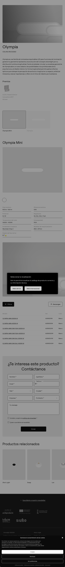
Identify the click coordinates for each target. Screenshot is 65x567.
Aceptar (32, 552)
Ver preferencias (32, 561)
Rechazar (32, 556)
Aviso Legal (47, 565)
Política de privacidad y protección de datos (34, 565)
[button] (62, 538)
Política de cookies (19, 565)
